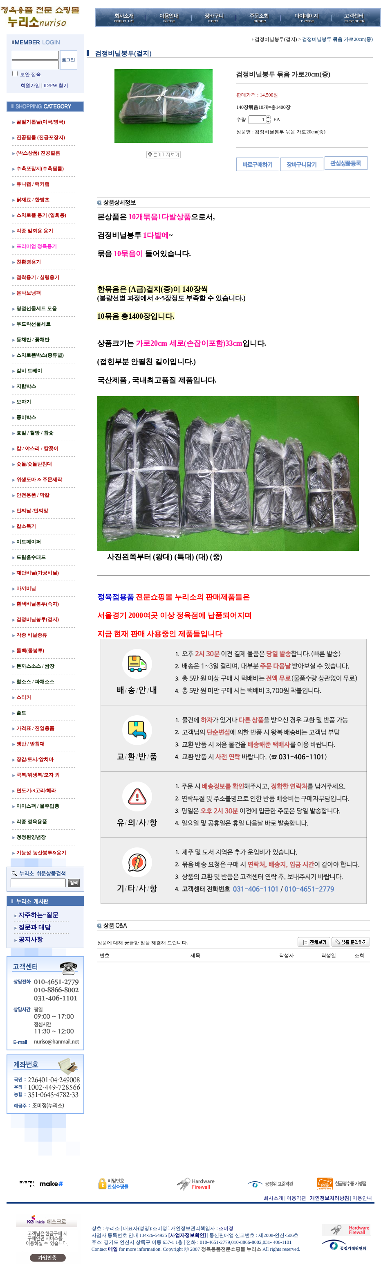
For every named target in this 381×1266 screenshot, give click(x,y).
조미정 (226, 1228)
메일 (113, 1249)
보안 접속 (30, 74)
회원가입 (30, 85)
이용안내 (362, 1198)
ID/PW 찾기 (55, 85)
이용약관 (296, 1198)
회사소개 (273, 1198)
